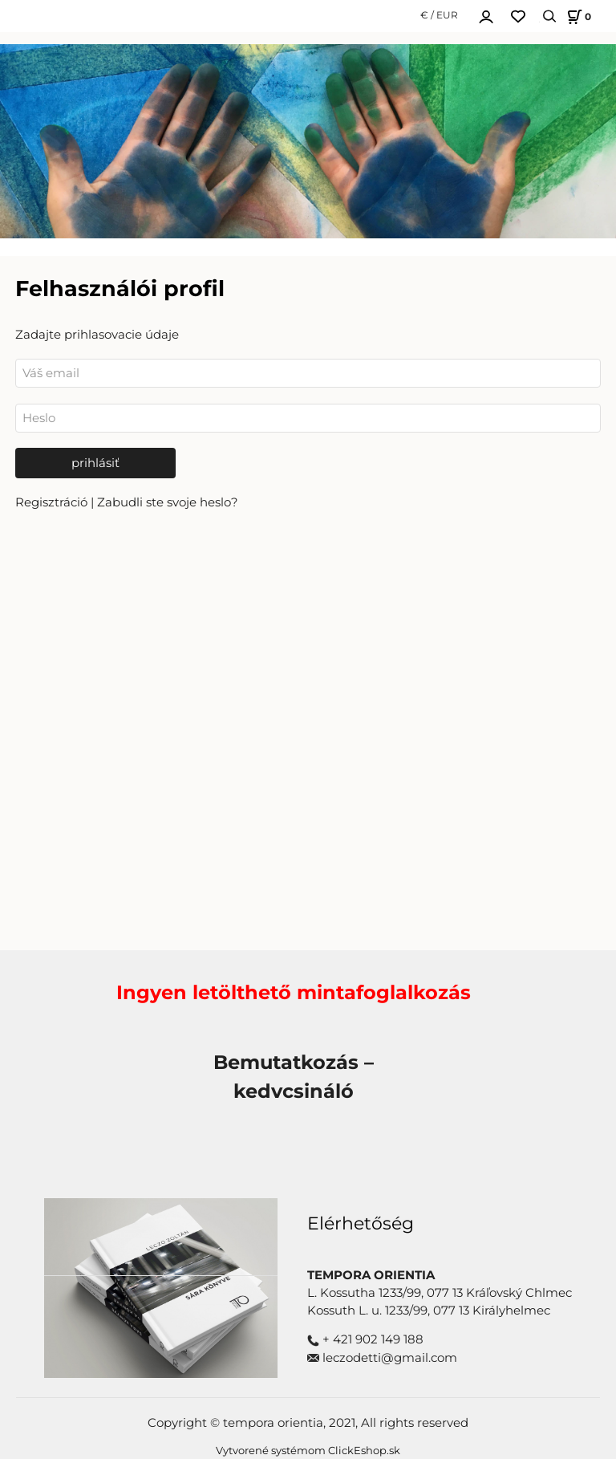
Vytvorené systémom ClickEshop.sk (308, 1451)
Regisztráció (53, 502)
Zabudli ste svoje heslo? (167, 502)
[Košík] (576, 16)
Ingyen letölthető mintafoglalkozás (293, 992)
